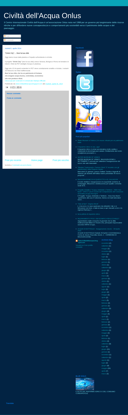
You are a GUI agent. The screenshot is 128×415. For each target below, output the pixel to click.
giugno (104, 270)
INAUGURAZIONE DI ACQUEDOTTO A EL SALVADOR (98, 179)
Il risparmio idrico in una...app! (89, 147)
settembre (105, 246)
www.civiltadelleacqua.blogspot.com (88, 241)
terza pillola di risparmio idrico (89, 214)
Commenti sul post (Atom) (21, 165)
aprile (104, 273)
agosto (104, 287)
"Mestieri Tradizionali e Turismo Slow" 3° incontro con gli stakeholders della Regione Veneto (98, 168)
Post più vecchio (61, 160)
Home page (37, 160)
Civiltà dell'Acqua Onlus (42, 15)
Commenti (8, 40)
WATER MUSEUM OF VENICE (89, 157)
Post (6, 36)
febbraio (105, 259)
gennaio (104, 262)
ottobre (104, 254)
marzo (104, 276)
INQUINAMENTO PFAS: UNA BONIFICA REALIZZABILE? (98, 219)
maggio (104, 248)
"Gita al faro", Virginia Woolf (88, 204)
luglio (103, 257)
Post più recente (13, 160)
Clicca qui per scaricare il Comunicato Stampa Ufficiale (25, 81)
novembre (105, 243)
